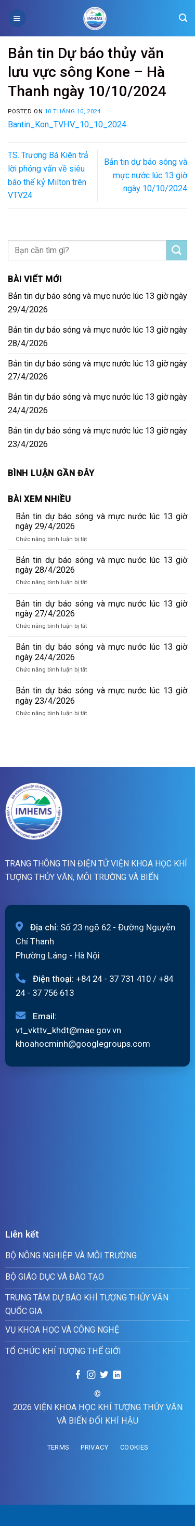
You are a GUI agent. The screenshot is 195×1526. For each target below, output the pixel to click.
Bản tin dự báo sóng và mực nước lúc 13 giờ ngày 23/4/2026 (97, 437)
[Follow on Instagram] (91, 1375)
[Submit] (176, 250)
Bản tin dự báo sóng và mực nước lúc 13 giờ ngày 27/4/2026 (97, 370)
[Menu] (17, 18)
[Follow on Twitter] (104, 1375)
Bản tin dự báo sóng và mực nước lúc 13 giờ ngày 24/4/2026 (97, 403)
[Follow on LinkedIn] (116, 1375)
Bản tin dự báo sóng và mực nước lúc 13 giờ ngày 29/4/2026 (97, 302)
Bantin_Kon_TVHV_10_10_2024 (67, 124)
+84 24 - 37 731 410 (113, 979)
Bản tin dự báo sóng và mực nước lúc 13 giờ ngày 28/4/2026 (97, 336)
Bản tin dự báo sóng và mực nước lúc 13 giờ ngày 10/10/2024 (145, 175)
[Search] (183, 18)
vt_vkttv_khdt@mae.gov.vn (68, 1030)
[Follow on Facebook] (78, 1375)
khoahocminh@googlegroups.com (83, 1043)
